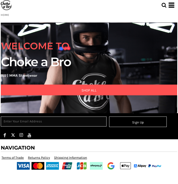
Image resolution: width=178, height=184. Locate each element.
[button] (163, 5)
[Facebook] (4, 135)
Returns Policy (39, 157)
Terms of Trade (13, 157)
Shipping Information (70, 157)
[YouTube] (29, 135)
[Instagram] (21, 135)
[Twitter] (13, 135)
